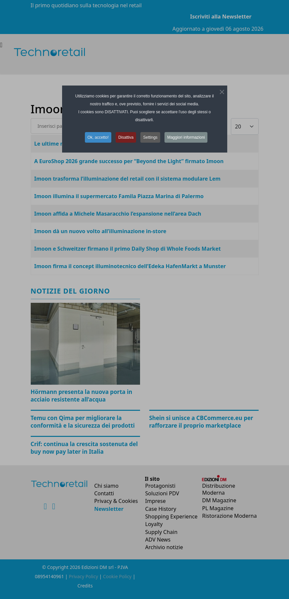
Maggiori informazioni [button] (186, 137)
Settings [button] (150, 137)
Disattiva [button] (125, 137)
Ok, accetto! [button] (98, 137)
